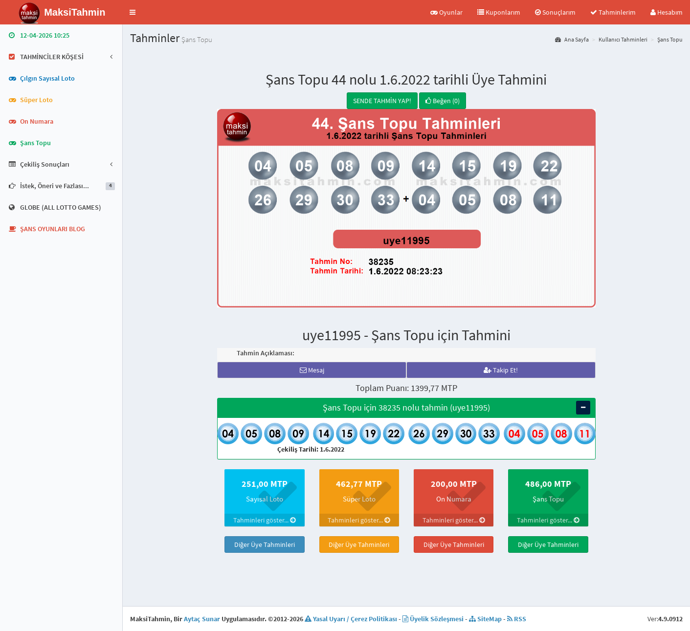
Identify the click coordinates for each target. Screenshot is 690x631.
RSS (516, 618)
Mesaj (312, 370)
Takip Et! (501, 370)
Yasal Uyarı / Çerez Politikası (351, 618)
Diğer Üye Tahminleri (264, 544)
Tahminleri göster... (264, 520)
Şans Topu (670, 39)
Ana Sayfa (572, 39)
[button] (132, 12)
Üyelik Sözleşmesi (433, 618)
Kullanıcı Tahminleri (623, 39)
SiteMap (485, 618)
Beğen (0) (442, 100)
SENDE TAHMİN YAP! (382, 100)
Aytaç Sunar (202, 618)
